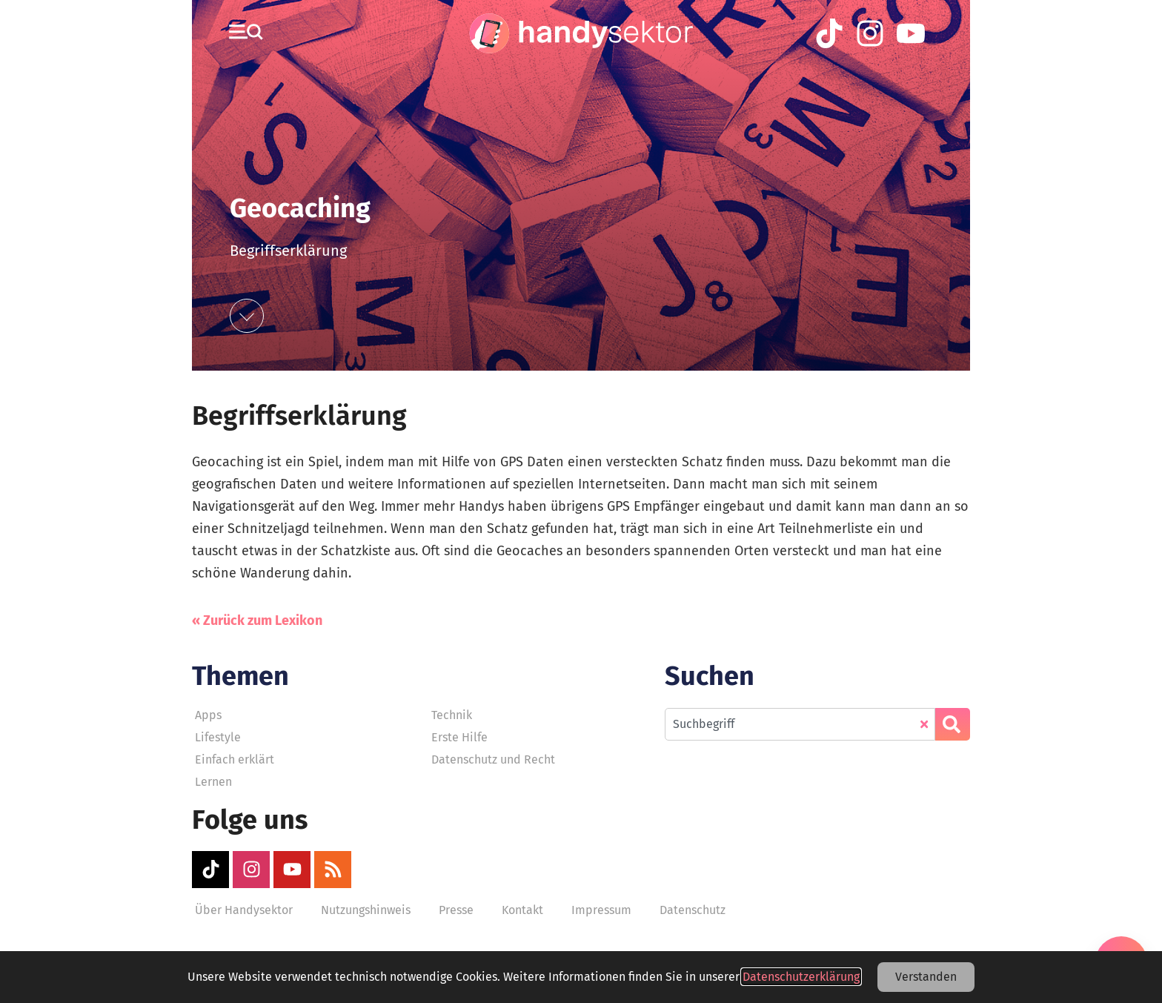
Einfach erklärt (234, 759)
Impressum (601, 910)
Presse (456, 910)
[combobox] (800, 724)
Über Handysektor (244, 910)
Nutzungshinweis (366, 910)
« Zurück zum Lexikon (257, 620)
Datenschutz (693, 910)
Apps (208, 715)
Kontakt (522, 910)
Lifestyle (218, 737)
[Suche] (952, 724)
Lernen (213, 782)
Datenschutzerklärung (801, 977)
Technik (451, 715)
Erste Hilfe (459, 737)
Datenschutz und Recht (493, 759)
